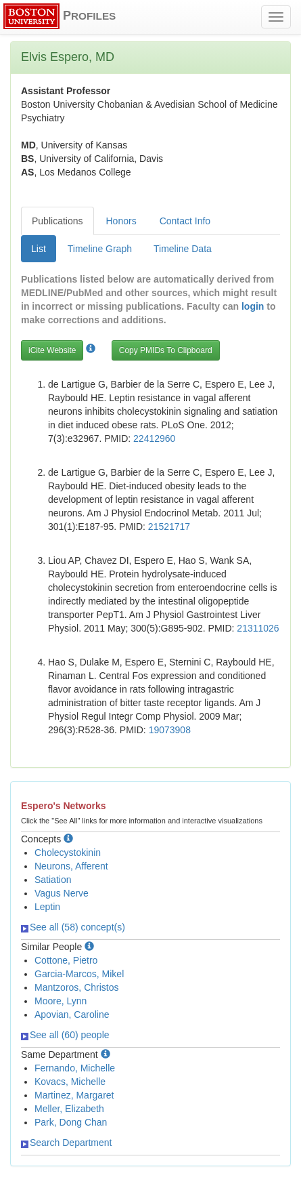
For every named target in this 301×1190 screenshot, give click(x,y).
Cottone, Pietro (65, 960)
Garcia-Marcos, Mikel (79, 973)
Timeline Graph (100, 248)
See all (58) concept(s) (73, 927)
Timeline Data (183, 248)
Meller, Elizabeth (69, 1108)
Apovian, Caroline (72, 1014)
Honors (121, 221)
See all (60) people (65, 1034)
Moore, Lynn (60, 1001)
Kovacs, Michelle (70, 1081)
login (252, 306)
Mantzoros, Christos (76, 987)
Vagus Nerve (61, 893)
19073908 (170, 729)
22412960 (154, 438)
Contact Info (185, 221)
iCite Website (52, 350)
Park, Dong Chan (70, 1122)
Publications (57, 221)
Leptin (47, 906)
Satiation (52, 879)
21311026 (258, 628)
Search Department (66, 1142)
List (38, 248)
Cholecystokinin (67, 852)
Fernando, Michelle (74, 1068)
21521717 (169, 526)
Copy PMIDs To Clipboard (165, 350)
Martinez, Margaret (74, 1095)
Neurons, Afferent (71, 866)
